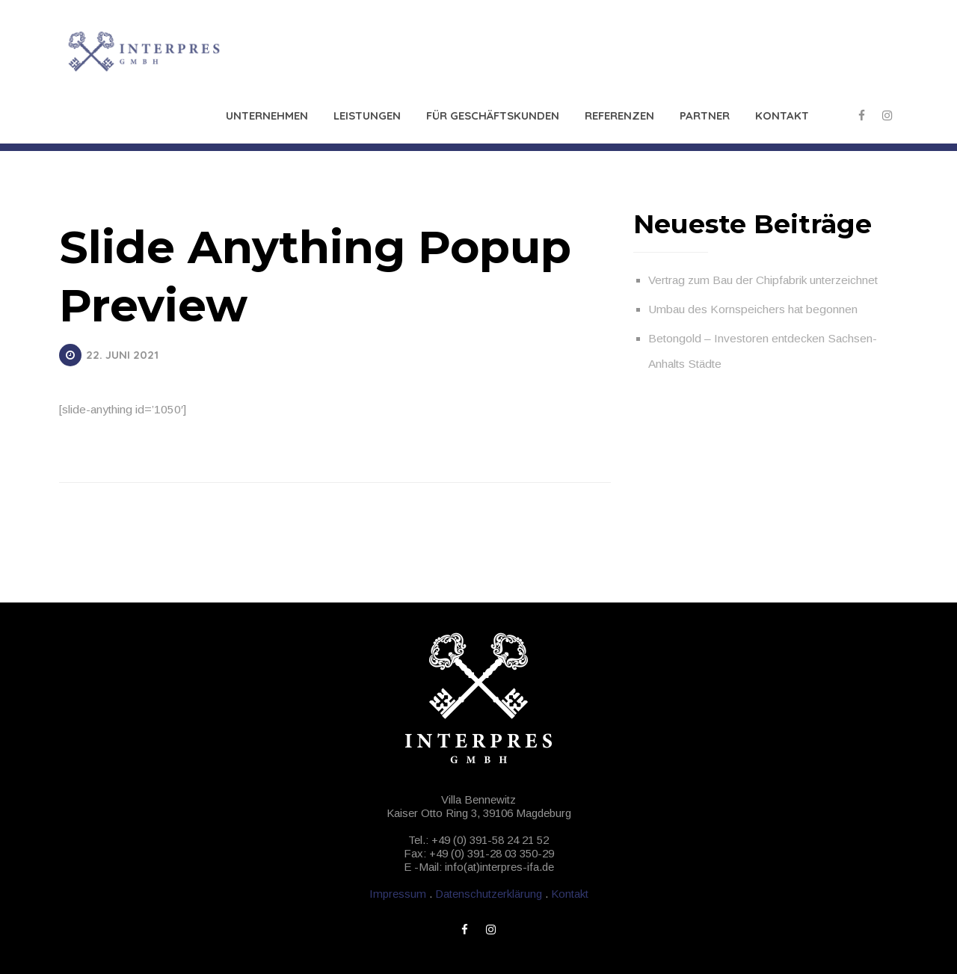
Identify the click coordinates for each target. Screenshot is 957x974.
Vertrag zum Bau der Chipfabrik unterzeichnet (763, 280)
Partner (705, 115)
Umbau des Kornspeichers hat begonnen (753, 309)
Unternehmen (267, 115)
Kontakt (782, 115)
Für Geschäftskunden (492, 115)
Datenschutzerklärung (488, 893)
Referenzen (619, 115)
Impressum (397, 893)
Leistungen (367, 115)
